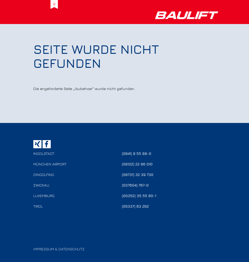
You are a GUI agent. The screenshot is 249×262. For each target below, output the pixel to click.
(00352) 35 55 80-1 (139, 195)
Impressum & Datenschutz (59, 249)
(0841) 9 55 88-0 (136, 153)
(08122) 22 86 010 (137, 164)
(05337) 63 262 (135, 206)
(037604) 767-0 (135, 185)
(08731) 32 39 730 (137, 174)
